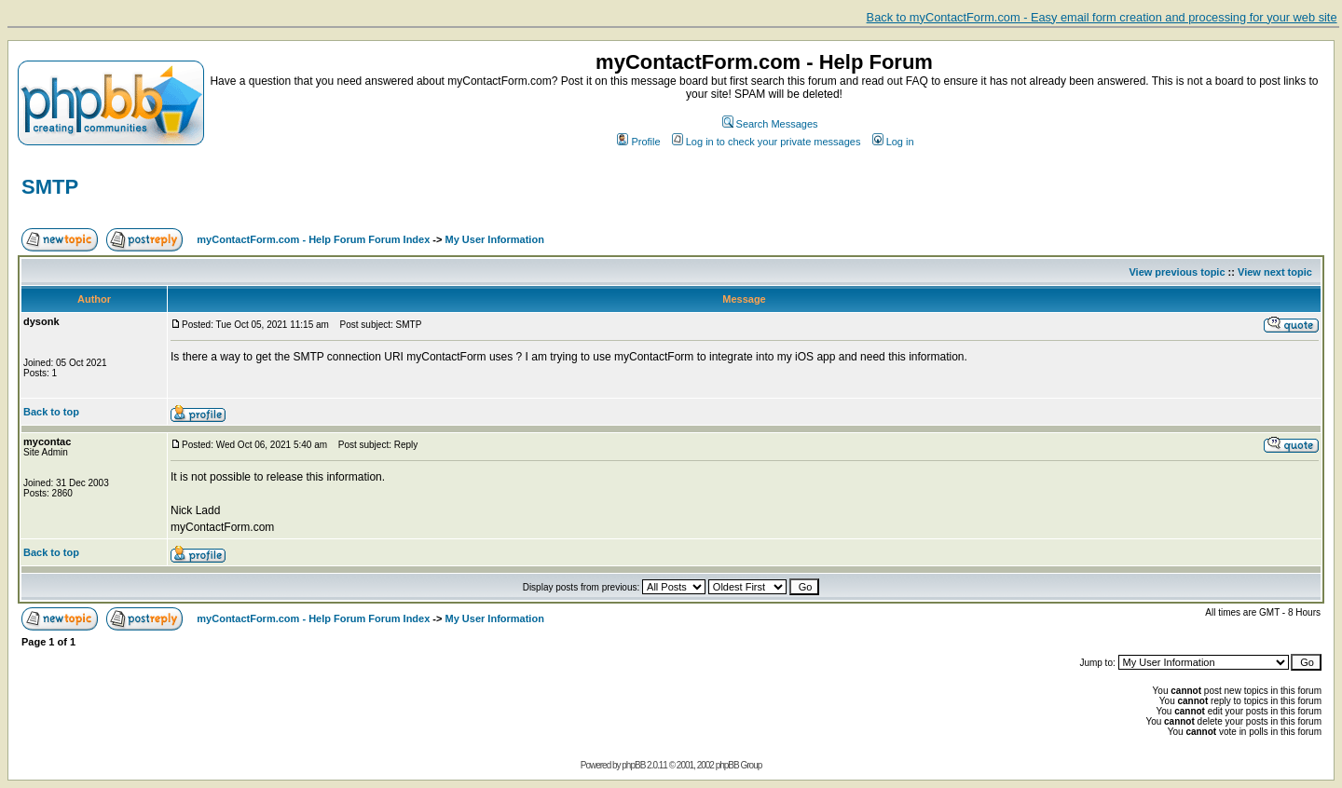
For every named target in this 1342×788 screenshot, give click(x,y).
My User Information (494, 239)
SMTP (49, 186)
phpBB (633, 765)
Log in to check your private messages (766, 141)
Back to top (51, 411)
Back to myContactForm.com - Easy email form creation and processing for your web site (1102, 17)
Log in (893, 141)
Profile (638, 141)
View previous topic (1177, 272)
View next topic (1275, 272)
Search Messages (770, 123)
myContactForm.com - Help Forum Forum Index (313, 239)
